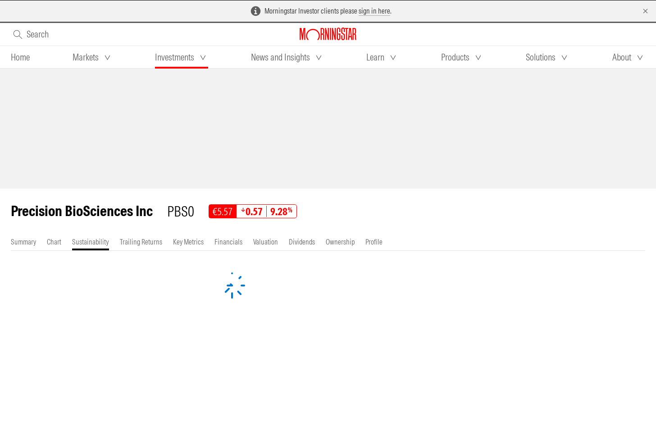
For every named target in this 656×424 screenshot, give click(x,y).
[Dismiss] (645, 11)
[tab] (20, 57)
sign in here (374, 10)
